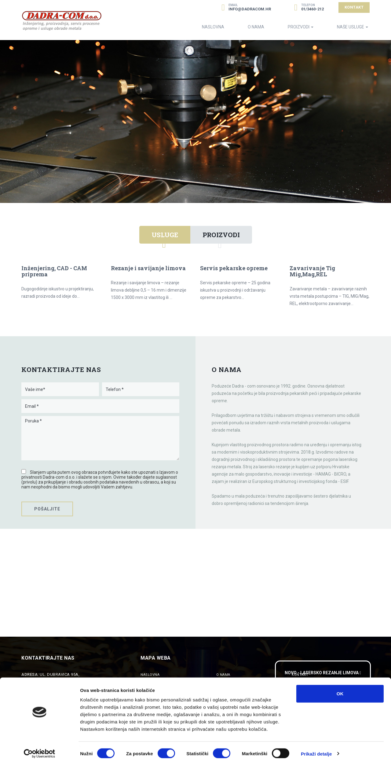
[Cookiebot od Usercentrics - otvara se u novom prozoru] (39, 750)
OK (340, 689)
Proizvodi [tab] (221, 234)
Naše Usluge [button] (352, 26)
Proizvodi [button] (300, 26)
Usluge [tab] (165, 234)
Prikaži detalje (316, 750)
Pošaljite (47, 508)
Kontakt (354, 7)
